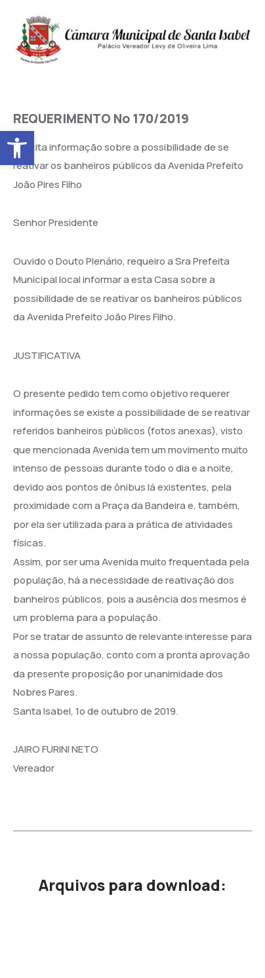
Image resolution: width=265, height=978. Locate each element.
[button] (17, 148)
